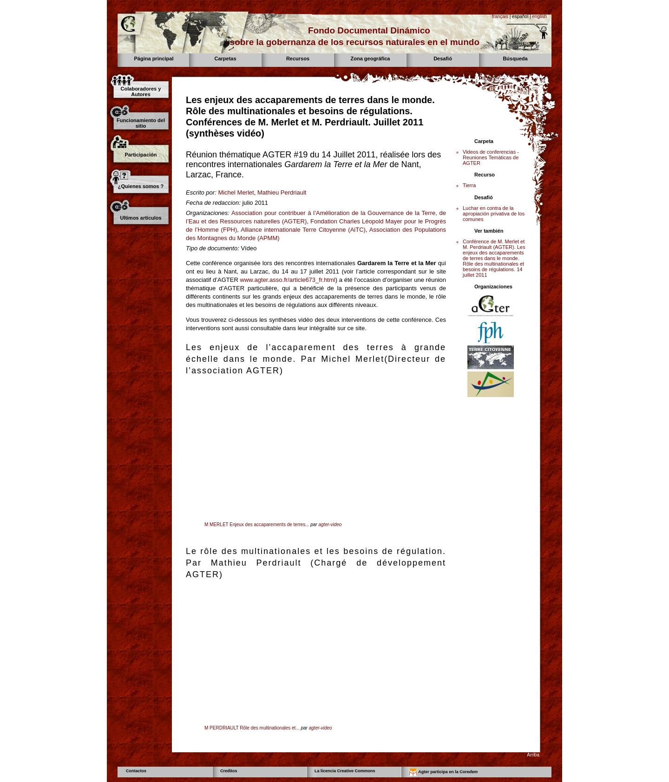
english (539, 16)
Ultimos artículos (140, 218)
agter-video (329, 524)
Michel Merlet (236, 192)
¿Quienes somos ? (141, 186)
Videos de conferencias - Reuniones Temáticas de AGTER (491, 157)
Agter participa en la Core (443, 772)
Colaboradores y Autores (141, 91)
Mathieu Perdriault (282, 192)
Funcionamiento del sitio (141, 123)
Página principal (154, 58)
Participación (141, 154)
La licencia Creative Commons (345, 771)
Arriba (533, 754)
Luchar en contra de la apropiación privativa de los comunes (494, 213)
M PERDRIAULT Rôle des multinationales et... (252, 727)
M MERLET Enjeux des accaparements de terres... (256, 524)
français (500, 16)
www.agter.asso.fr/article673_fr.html (287, 279)
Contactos (136, 771)
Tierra (469, 185)
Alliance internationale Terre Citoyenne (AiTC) (303, 229)
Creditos (228, 771)
